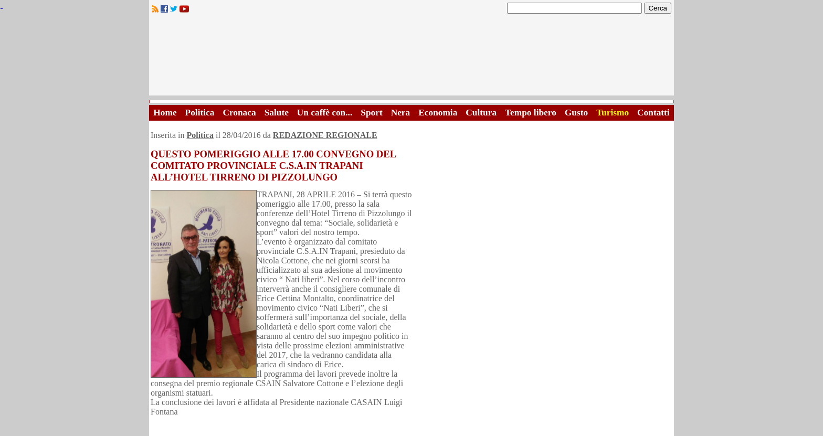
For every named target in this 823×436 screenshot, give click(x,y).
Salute (277, 113)
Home (164, 113)
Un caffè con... (324, 113)
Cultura (481, 113)
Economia (437, 113)
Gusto (576, 113)
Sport (371, 113)
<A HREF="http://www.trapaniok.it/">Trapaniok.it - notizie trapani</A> (411, 57)
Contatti (653, 113)
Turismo (612, 113)
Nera (400, 113)
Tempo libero (530, 113)
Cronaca (239, 113)
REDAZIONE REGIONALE (325, 135)
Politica (200, 113)
